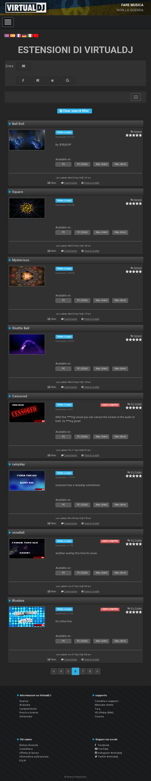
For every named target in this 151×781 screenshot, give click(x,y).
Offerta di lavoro (29, 752)
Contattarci (26, 748)
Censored (19, 396)
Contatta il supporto (106, 701)
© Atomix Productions (75, 776)
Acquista (24, 704)
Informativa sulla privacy (34, 756)
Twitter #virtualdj (106, 756)
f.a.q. (98, 708)
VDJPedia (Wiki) (104, 712)
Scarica (23, 701)
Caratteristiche (28, 708)
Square (17, 192)
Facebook (102, 745)
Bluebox (18, 600)
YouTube (101, 748)
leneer (138, 131)
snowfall (18, 532)
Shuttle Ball (20, 328)
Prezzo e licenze (28, 712)
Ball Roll (18, 124)
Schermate (25, 716)
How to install (91, 182)
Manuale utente (104, 704)
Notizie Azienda (28, 745)
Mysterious (20, 260)
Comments (70, 182)
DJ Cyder (136, 403)
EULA (22, 760)
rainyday (18, 464)
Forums (99, 716)
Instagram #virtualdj (108, 752)
